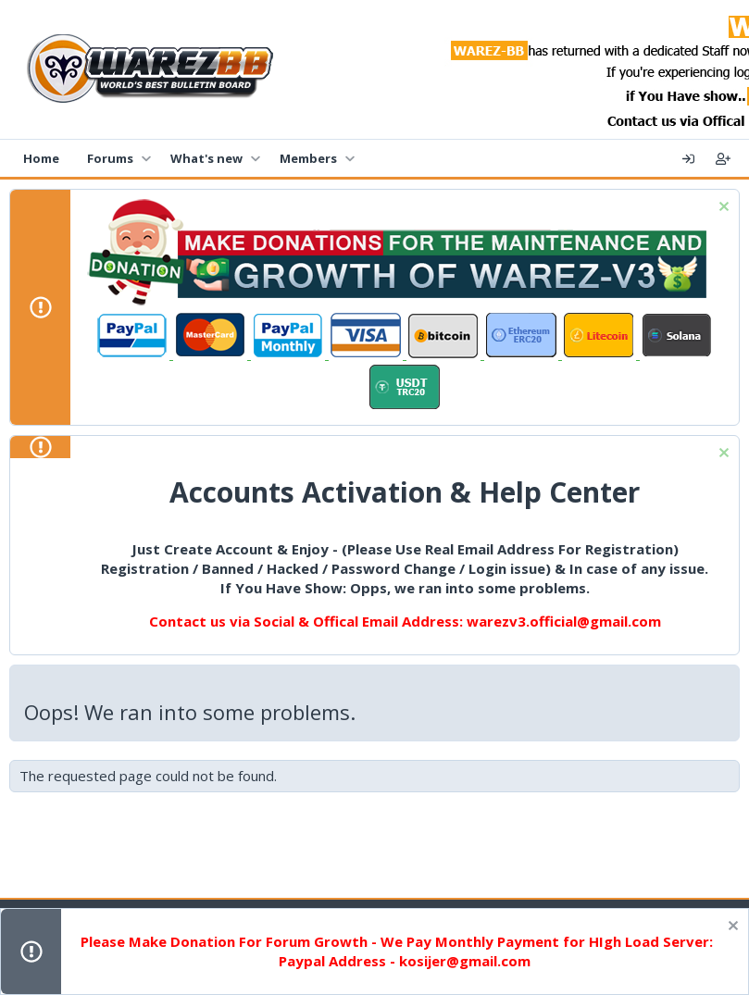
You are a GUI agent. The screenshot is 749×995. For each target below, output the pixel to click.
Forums (110, 158)
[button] (145, 158)
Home (41, 158)
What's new (206, 158)
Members (308, 158)
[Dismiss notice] (722, 208)
